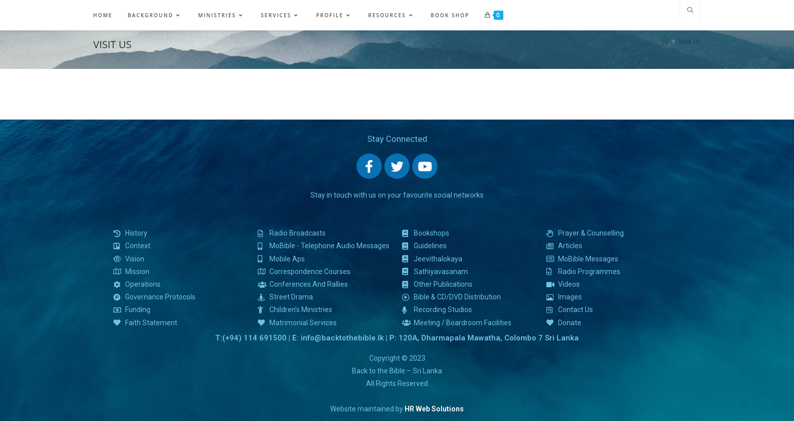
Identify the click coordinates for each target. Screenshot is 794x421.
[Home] (665, 41)
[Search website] (690, 10)
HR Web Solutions (434, 409)
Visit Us (690, 41)
